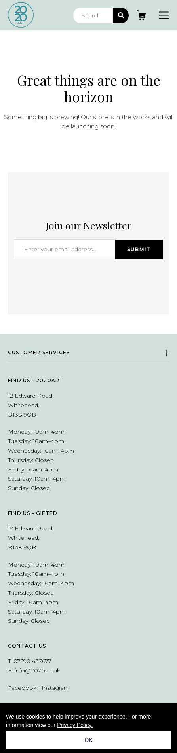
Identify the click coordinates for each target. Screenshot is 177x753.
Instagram (56, 687)
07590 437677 (32, 661)
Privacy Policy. (75, 725)
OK (88, 740)
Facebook (22, 687)
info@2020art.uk (37, 670)
